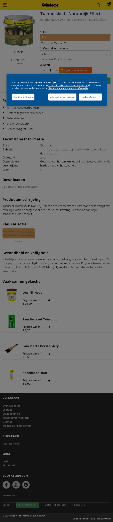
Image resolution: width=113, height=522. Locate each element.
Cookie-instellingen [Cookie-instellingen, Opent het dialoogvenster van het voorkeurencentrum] (23, 97)
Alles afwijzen (90, 97)
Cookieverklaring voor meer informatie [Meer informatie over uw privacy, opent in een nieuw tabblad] (68, 88)
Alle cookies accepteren (62, 97)
